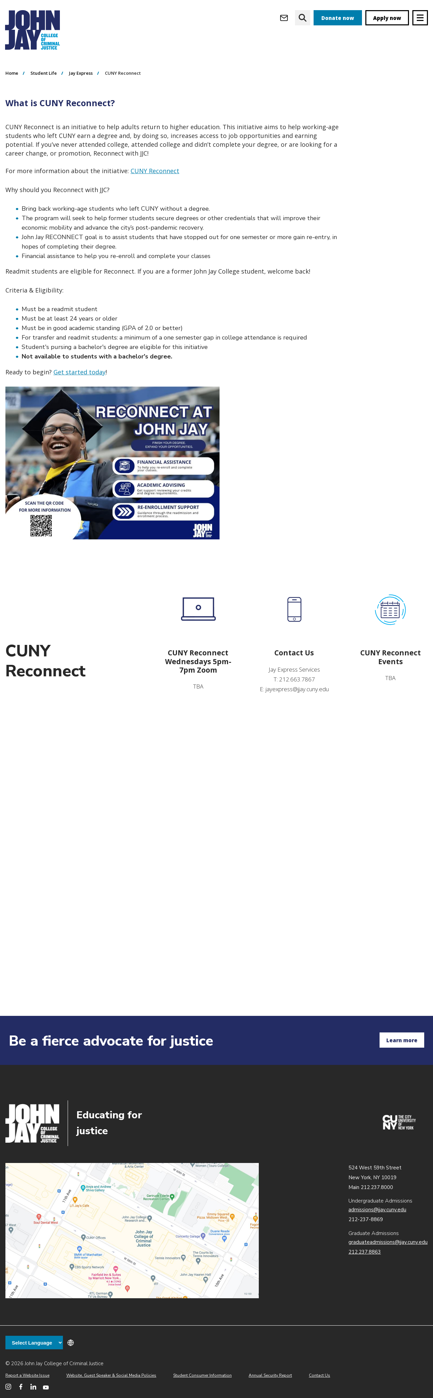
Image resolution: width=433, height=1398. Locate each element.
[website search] (302, 17)
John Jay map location (132, 1230)
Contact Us (319, 1375)
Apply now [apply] (387, 18)
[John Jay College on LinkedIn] (33, 1387)
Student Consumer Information (202, 1375)
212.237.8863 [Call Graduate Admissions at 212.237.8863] (364, 1252)
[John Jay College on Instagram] (8, 1387)
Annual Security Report (270, 1375)
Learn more (401, 1040)
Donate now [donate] (337, 18)
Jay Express (81, 112)
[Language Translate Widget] (34, 1342)
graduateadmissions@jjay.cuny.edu (388, 1242)
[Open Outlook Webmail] (284, 17)
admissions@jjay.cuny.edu (377, 1209)
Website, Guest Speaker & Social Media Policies (111, 1375)
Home (11, 112)
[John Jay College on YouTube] (46, 1387)
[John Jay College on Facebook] (21, 1387)
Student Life (43, 112)
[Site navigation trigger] (420, 17)
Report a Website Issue (27, 1375)
